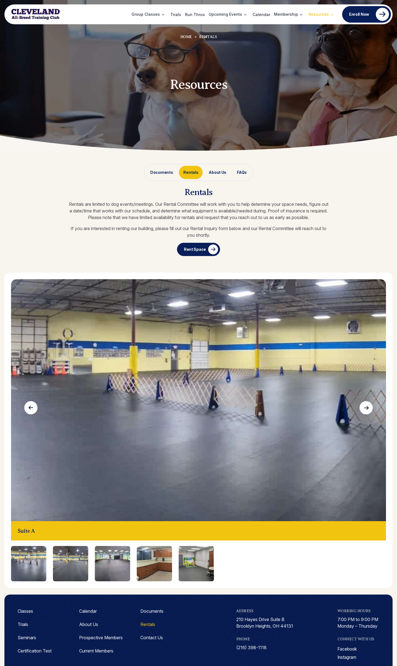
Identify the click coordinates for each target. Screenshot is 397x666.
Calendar (261, 14)
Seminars (27, 637)
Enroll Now (359, 14)
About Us (217, 172)
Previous (30, 407)
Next (366, 407)
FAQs (242, 172)
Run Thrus (195, 14)
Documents (161, 172)
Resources (319, 14)
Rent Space (195, 249)
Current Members (96, 651)
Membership (286, 14)
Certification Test (35, 651)
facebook (347, 649)
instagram (347, 657)
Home (186, 37)
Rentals (190, 172)
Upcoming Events (225, 14)
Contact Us (151, 637)
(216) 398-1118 (251, 647)
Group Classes (146, 14)
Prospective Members (101, 637)
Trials (175, 14)
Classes (25, 611)
